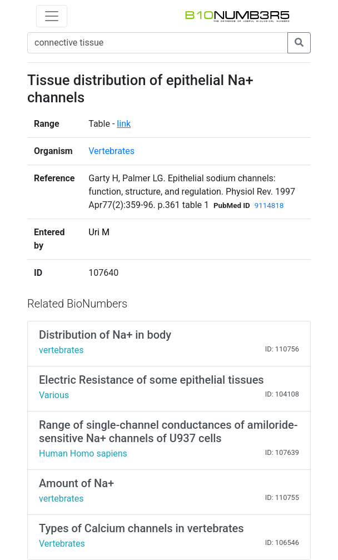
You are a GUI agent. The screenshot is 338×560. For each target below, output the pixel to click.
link (124, 123)
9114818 (269, 205)
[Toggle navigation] (51, 16)
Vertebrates (111, 151)
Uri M (99, 232)
